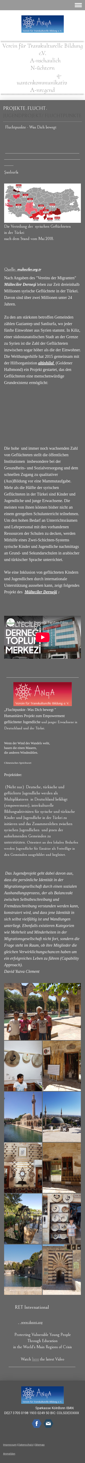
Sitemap (40, 1444)
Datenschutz (25, 1444)
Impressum (9, 1444)
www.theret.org (32, 1322)
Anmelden (9, 1453)
